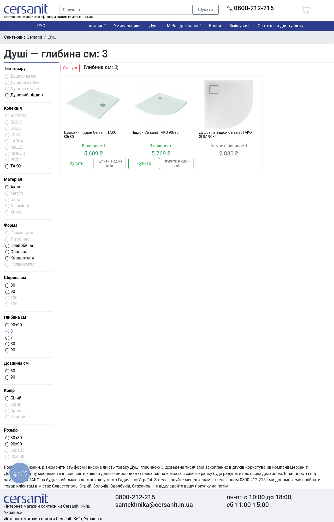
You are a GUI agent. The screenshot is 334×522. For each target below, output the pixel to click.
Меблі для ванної (183, 25)
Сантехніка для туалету (280, 25)
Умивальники (127, 25)
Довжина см (16, 363)
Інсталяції (96, 25)
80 (10, 285)
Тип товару (15, 68)
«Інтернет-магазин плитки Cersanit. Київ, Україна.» (53, 518)
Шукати (205, 9)
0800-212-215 (250, 8)
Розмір (11, 430)
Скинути (70, 68)
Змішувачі (239, 25)
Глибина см (15, 317)
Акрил (14, 186)
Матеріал (13, 179)
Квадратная (19, 258)
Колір (9, 390)
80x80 (13, 437)
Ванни (215, 25)
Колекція (13, 108)
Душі (153, 25)
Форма (10, 225)
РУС (41, 25)
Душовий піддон (24, 94)
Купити (77, 163)
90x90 (13, 324)
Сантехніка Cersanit (23, 37)
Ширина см (15, 277)
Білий (13, 398)
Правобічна (19, 245)
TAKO (13, 166)
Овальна (16, 251)
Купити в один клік (110, 163)
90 (10, 291)
